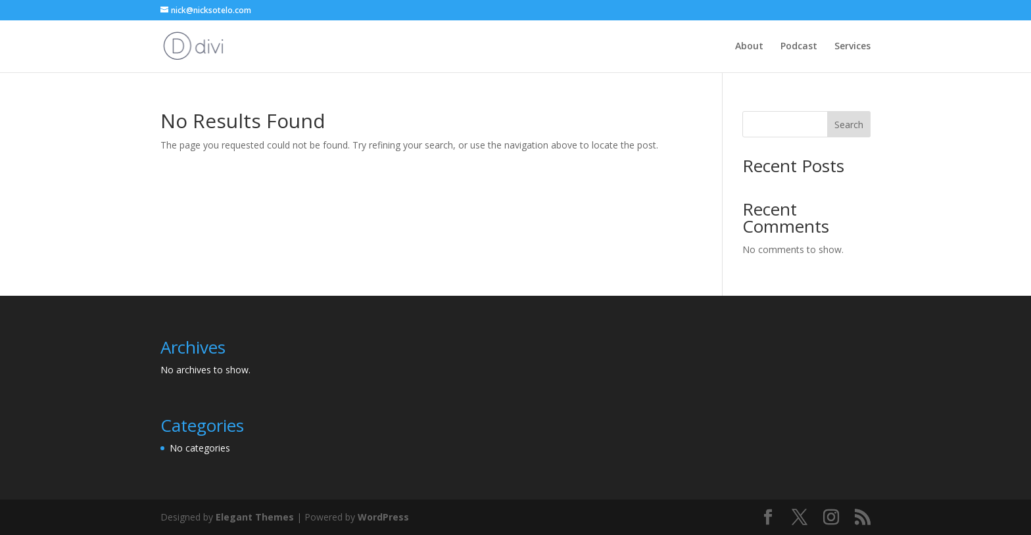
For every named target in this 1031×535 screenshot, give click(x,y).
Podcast (798, 46)
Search (848, 124)
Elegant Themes (255, 517)
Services (852, 46)
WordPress (383, 517)
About (749, 46)
